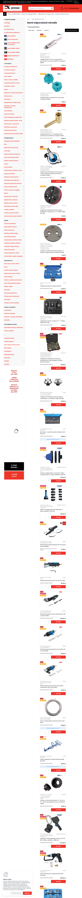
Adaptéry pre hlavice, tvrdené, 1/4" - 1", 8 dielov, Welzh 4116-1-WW (52, 163)
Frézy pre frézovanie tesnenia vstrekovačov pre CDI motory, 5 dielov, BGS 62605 (69, 389)
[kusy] (31, 75)
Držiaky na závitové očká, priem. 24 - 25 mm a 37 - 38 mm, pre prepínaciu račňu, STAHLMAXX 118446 (70, 345)
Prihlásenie (70, 1)
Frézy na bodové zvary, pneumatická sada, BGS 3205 (52, 387)
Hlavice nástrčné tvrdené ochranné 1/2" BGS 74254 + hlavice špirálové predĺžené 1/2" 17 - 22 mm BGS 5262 (17, 428)
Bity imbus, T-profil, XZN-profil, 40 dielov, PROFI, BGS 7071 (52, 208)
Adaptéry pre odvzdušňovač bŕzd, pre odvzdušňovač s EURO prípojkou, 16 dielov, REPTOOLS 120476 (69, 165)
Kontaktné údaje (16, 14)
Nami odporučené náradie (38, 19)
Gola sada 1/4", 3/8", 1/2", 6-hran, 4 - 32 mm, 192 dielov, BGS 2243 (35, 481)
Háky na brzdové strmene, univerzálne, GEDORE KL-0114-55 (53, 654)
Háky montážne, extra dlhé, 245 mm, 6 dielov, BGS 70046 (52, 614)
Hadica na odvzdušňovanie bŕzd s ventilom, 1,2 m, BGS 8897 (70, 526)
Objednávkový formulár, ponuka (46, 14)
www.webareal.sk (46, 896)
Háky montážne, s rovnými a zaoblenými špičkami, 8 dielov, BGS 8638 (70, 615)
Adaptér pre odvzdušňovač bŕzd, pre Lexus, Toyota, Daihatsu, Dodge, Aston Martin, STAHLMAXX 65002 (35, 116)
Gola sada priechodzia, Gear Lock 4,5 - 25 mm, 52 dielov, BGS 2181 (53, 527)
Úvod (28, 19)
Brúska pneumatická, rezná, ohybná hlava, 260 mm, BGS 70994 (35, 297)
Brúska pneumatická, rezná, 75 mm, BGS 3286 (69, 254)
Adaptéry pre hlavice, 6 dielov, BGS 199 (35, 161)
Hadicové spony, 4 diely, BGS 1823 (52, 569)
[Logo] (12, 8)
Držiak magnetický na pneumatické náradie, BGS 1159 (52, 340)
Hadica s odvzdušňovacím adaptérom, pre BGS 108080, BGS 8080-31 (34, 572)
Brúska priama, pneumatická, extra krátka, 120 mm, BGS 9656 (53, 297)
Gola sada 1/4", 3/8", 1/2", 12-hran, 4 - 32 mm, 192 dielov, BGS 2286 (52, 434)
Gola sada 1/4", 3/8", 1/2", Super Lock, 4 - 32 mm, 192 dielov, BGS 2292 (36, 527)
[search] (52, 8)
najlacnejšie (31, 30)
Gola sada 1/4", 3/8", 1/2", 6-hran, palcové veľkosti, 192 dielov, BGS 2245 (52, 482)
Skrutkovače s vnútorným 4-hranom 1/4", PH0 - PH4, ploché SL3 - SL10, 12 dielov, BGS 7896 (18, 415)
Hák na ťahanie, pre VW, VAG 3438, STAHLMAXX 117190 (69, 571)
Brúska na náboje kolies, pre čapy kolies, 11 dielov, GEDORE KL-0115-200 (35, 255)
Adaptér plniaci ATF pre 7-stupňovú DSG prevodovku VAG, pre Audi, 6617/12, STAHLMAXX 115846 (36, 65)
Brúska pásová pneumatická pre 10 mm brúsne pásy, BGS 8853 (52, 254)
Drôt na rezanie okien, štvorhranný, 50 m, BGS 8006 (35, 341)
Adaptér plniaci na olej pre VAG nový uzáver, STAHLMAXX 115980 (53, 65)
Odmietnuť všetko (16, 893)
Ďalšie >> (64, 670)
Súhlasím (27, 893)
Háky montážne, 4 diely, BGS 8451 (35, 612)
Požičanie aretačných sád (61, 14)
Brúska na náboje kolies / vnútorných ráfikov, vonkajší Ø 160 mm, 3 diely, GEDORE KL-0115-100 (70, 212)
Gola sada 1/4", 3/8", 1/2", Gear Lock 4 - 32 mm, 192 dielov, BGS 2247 (69, 481)
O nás (9, 14)
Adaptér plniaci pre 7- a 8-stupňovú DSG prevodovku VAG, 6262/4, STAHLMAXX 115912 (70, 66)
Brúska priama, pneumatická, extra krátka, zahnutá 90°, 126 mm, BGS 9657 (69, 298)
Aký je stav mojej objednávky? (29, 14)
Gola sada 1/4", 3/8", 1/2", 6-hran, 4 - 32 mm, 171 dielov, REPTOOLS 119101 (69, 435)
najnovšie (46, 30)
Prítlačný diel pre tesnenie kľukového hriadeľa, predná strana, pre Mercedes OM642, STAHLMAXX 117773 (18, 451)
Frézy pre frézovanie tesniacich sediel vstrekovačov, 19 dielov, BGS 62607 (35, 434)
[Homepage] (5, 14)
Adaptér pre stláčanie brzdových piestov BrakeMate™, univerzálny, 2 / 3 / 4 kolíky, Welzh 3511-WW (53, 114)
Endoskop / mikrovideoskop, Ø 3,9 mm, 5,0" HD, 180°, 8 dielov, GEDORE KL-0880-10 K (36, 389)
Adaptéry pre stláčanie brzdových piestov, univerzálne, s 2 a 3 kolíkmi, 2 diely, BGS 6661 (35, 212)
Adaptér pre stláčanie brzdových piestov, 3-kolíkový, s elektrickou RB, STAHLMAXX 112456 (69, 117)
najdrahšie (39, 30)
